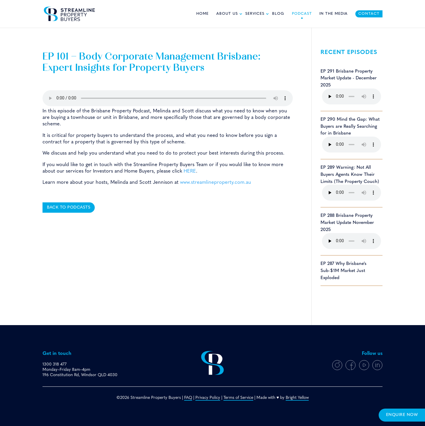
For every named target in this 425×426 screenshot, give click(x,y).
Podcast (302, 14)
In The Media (333, 14)
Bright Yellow (297, 398)
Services (254, 14)
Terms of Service (238, 398)
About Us (227, 14)
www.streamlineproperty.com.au (215, 182)
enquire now (402, 415)
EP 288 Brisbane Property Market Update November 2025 (347, 222)
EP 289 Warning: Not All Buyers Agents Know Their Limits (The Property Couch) (350, 174)
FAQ (188, 398)
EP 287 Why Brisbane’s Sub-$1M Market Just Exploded (344, 270)
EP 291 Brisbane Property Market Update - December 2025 (349, 78)
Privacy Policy (207, 398)
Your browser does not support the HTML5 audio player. (167, 98)
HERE (190, 171)
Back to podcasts (68, 207)
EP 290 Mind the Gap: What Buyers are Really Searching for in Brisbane (350, 126)
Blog (278, 14)
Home (202, 14)
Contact (369, 14)
